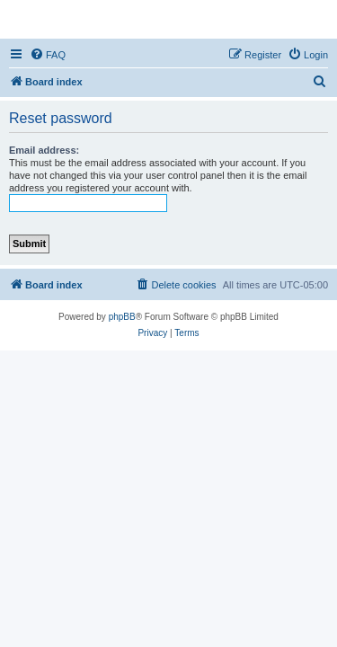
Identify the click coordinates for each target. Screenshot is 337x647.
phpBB (122, 317)
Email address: (44, 150)
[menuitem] (48, 55)
